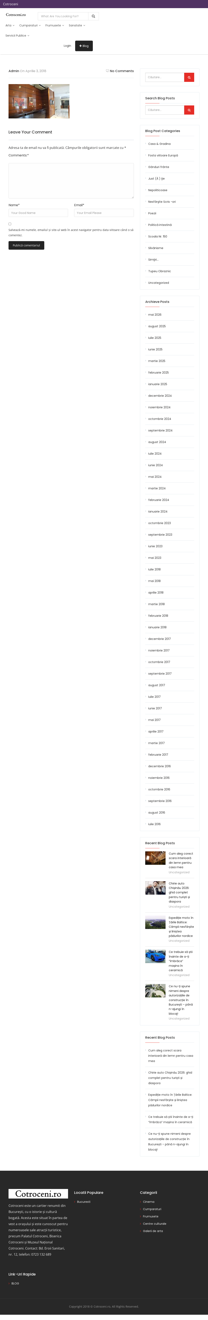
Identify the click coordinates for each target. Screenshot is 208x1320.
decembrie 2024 (160, 396)
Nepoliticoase (157, 190)
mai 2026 (154, 315)
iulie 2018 (154, 569)
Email (79, 205)
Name (14, 205)
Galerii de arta (153, 1231)
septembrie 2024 (160, 430)
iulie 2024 (155, 454)
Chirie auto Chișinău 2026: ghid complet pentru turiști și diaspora (179, 892)
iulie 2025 (154, 338)
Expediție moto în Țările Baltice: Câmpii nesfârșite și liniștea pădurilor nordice (181, 927)
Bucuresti (83, 1202)
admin (14, 71)
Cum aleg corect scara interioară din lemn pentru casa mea (170, 1055)
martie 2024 (157, 488)
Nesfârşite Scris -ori (162, 202)
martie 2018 (156, 604)
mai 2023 (154, 558)
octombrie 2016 (159, 789)
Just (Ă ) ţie (156, 179)
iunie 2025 (155, 349)
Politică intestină (160, 225)
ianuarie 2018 (157, 627)
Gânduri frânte (158, 167)
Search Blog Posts (160, 98)
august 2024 (157, 442)
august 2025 (157, 326)
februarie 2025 (158, 373)
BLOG (15, 1283)
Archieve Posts (157, 301)
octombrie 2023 (159, 523)
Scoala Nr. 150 (157, 236)
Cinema (148, 1202)
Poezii (152, 213)
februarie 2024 (158, 500)
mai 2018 (154, 581)
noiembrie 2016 (159, 778)
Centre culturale (154, 1224)
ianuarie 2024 (158, 511)
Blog (84, 46)
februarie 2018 (158, 616)
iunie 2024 (155, 465)
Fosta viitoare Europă (163, 155)
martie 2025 (156, 361)
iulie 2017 (154, 697)
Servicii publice (17, 36)
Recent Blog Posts (160, 1037)
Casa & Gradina (159, 144)
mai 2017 (154, 720)
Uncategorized (158, 283)
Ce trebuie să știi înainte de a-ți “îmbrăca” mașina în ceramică (181, 961)
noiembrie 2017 (159, 650)
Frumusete (55, 25)
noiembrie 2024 (159, 407)
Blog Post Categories (162, 131)
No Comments (120, 71)
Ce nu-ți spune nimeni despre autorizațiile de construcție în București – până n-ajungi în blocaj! (181, 999)
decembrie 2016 (159, 766)
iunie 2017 (155, 708)
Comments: (19, 155)
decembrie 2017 (159, 639)
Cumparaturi (30, 25)
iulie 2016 (154, 824)
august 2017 (156, 685)
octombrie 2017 (159, 662)
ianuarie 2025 (157, 384)
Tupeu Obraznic (159, 271)
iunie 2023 (155, 546)
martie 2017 (156, 743)
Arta (9, 25)
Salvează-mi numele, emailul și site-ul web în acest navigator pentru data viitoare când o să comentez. (71, 232)
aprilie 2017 (156, 731)
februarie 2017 (158, 755)
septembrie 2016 (160, 801)
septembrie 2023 (160, 535)
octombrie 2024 (159, 419)
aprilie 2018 (156, 593)
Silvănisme (155, 248)
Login (67, 46)
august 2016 (156, 813)
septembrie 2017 (160, 674)
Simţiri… (153, 260)
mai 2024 (155, 477)
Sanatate (77, 25)
